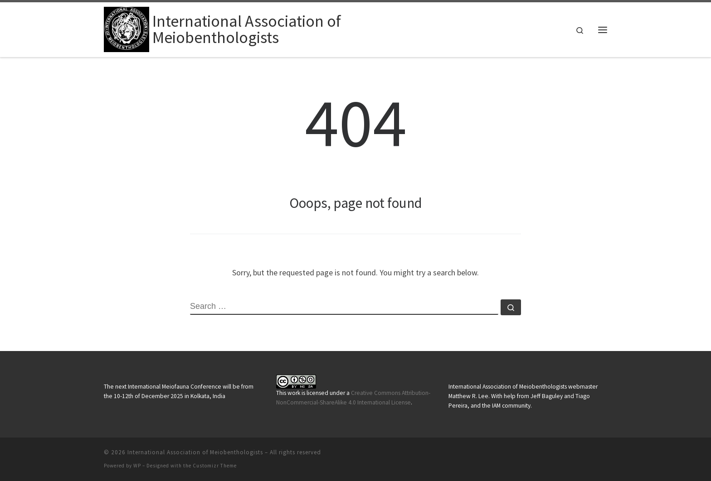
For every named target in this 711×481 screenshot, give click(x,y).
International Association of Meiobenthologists (195, 452)
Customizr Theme (215, 465)
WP (137, 465)
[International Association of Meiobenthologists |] (126, 28)
